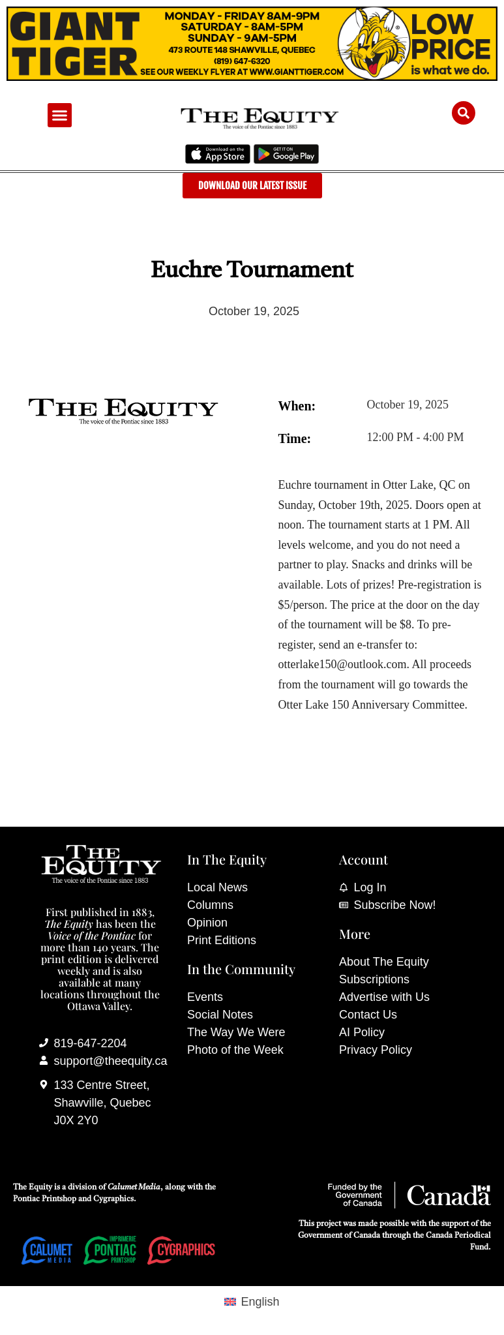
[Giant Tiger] (252, 77)
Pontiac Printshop (44, 1199)
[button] (60, 115)
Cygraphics (113, 1199)
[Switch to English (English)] (252, 1301)
